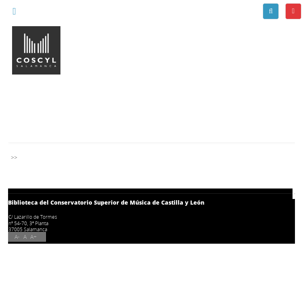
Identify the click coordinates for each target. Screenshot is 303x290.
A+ (33, 236)
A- (17, 236)
